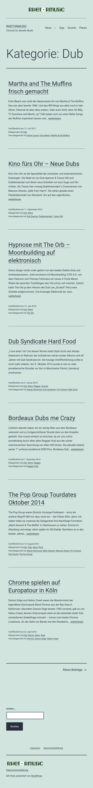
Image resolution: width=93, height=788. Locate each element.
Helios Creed (52, 638)
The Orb (30, 313)
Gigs (61, 27)
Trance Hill (58, 216)
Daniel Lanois (33, 135)
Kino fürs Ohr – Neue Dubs (43, 163)
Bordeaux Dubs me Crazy (41, 418)
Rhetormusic (16, 26)
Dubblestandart (45, 216)
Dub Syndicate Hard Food (42, 341)
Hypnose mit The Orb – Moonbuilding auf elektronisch (39, 252)
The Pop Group (25, 554)
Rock (41, 547)
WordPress (36, 776)
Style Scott (73, 389)
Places (83, 27)
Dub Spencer (32, 216)
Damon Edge (40, 638)
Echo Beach (45, 135)
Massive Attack (62, 551)
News (48, 27)
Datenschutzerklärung (17, 770)
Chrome (30, 638)
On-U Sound (62, 389)
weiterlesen (54, 118)
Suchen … (11, 708)
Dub (25, 132)
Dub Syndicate (49, 389)
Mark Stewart (49, 551)
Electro (31, 635)
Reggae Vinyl (32, 466)
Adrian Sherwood (34, 389)
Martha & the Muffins (60, 135)
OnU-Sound (13, 554)
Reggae (37, 386)
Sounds (72, 27)
